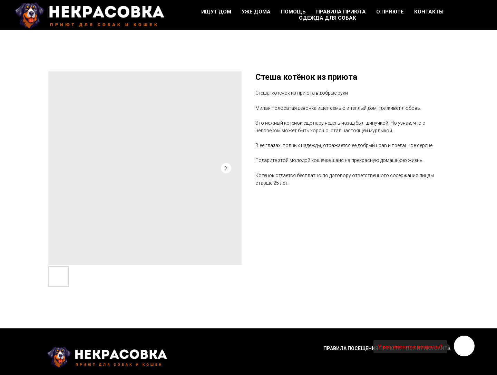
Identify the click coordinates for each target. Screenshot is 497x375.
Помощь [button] (293, 12)
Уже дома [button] (256, 12)
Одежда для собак (327, 18)
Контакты (429, 12)
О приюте (390, 12)
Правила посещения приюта (362, 348)
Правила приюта (341, 12)
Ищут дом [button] (216, 12)
